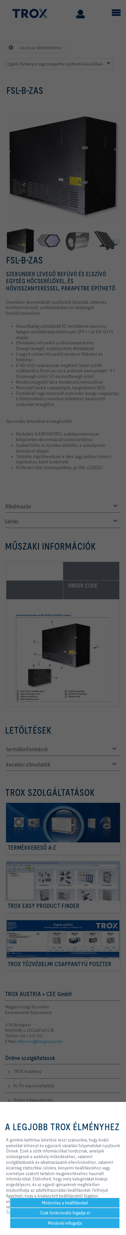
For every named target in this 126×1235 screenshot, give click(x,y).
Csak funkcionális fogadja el (65, 1212)
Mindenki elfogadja (65, 1223)
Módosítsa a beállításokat (65, 1202)
